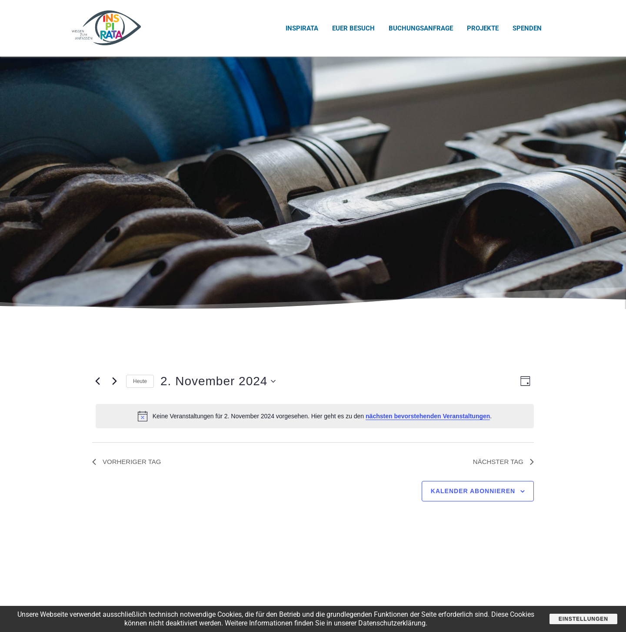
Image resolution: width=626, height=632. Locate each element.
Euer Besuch (353, 28)
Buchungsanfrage (421, 28)
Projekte (483, 28)
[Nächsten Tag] (114, 381)
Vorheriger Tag (126, 461)
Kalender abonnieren (473, 490)
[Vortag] (97, 381)
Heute (140, 381)
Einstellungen (583, 619)
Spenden (527, 28)
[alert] (315, 416)
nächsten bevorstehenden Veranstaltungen (428, 416)
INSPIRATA (302, 28)
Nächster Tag (503, 461)
